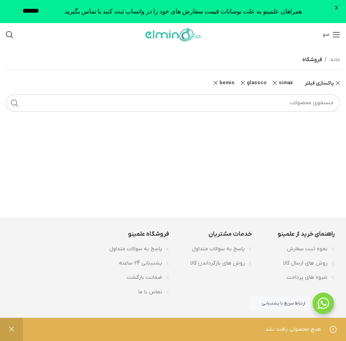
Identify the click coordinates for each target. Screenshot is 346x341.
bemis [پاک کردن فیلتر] (227, 83)
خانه (334, 59)
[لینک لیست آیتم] (297, 249)
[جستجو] (9, 34)
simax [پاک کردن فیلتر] (286, 83)
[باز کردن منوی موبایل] (331, 34)
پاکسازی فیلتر (319, 83)
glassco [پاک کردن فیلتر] (256, 83)
